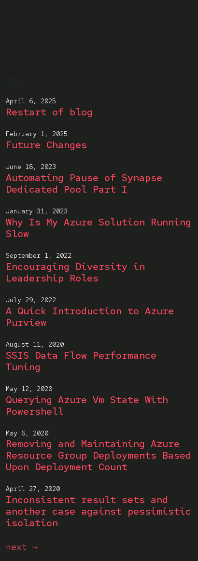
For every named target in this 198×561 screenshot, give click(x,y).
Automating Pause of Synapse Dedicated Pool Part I (84, 183)
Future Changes (46, 145)
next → (22, 546)
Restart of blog (49, 112)
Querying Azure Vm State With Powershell (87, 405)
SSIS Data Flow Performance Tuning (81, 361)
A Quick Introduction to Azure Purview (90, 317)
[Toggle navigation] (13, 83)
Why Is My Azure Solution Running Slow (98, 228)
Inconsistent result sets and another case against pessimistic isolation (98, 511)
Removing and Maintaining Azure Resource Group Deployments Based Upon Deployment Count (98, 455)
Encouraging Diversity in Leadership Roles (75, 272)
